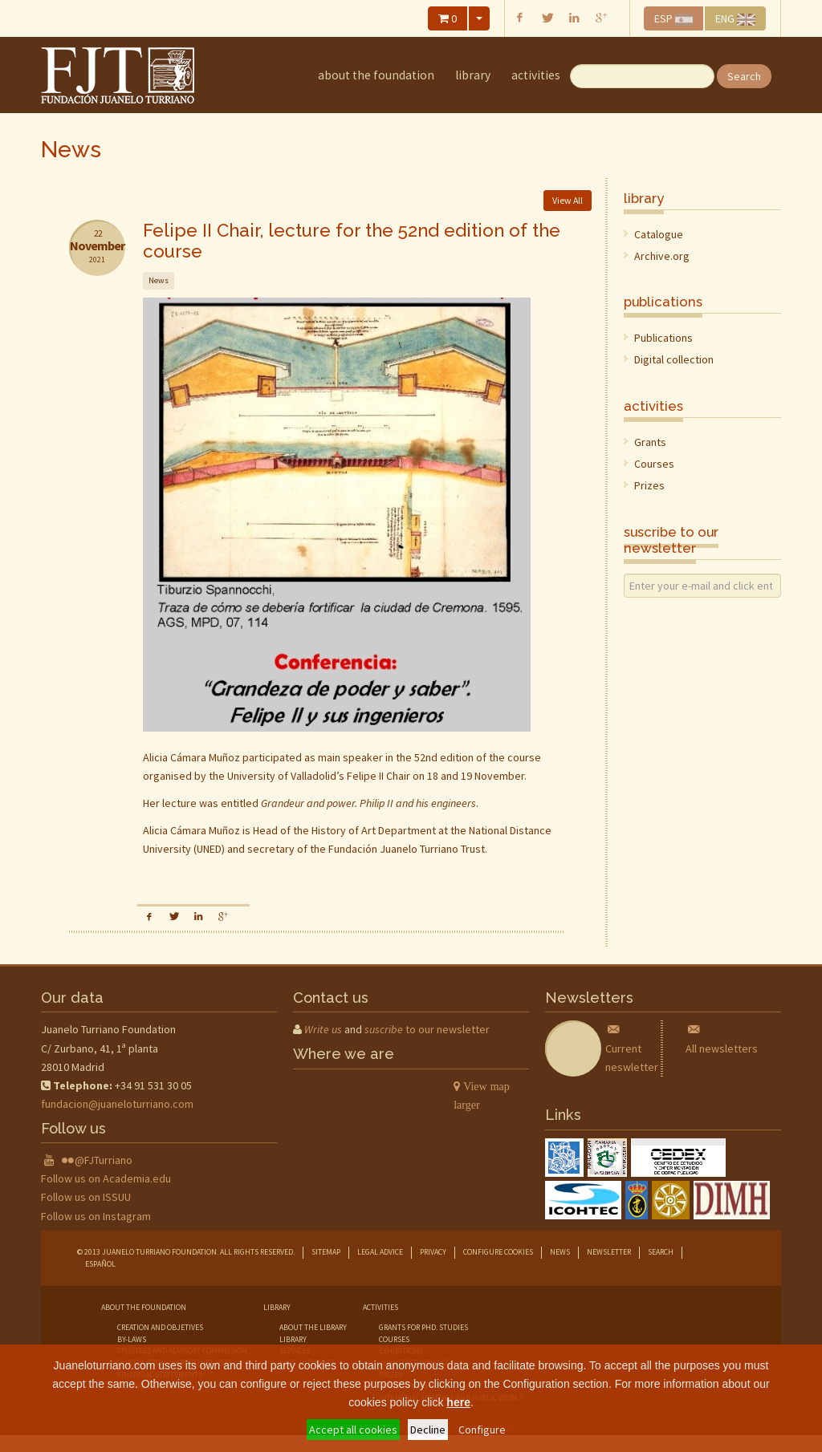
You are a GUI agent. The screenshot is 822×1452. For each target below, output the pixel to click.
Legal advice (380, 1252)
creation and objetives (160, 1327)
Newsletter (609, 1252)
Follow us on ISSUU (86, 1197)
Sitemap (325, 1252)
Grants (650, 442)
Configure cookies (498, 1252)
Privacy (433, 1252)
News (560, 1252)
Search (744, 76)
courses (394, 1339)
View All (567, 200)
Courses (654, 463)
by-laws (131, 1339)
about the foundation (376, 75)
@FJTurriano (103, 1160)
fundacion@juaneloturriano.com (117, 1104)
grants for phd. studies (423, 1327)
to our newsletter (427, 1029)
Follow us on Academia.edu (106, 1178)
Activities (535, 75)
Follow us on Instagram (96, 1216)
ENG (735, 18)
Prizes (649, 485)
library (472, 75)
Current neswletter (631, 1047)
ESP (674, 18)
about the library (313, 1327)
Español (100, 1264)
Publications (663, 338)
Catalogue (658, 234)
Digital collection (674, 359)
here (458, 1402)
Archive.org (662, 256)
